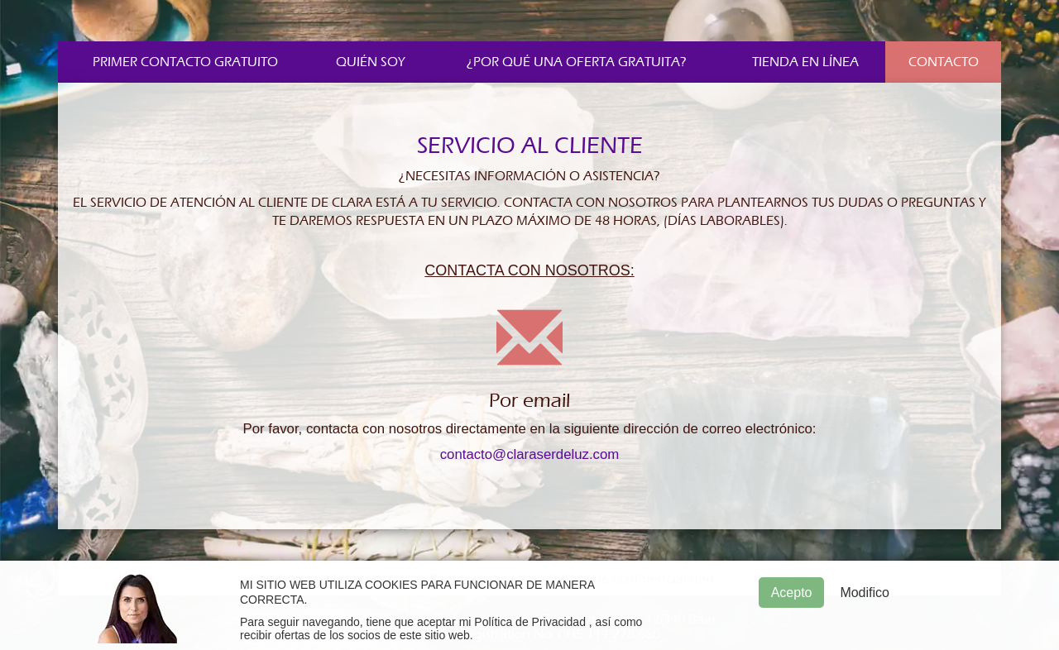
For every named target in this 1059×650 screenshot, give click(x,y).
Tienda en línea (805, 62)
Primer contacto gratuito (185, 62)
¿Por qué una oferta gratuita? (577, 62)
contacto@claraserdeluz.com (530, 454)
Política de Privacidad (530, 621)
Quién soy (370, 62)
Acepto (791, 592)
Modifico (864, 592)
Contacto (943, 62)
